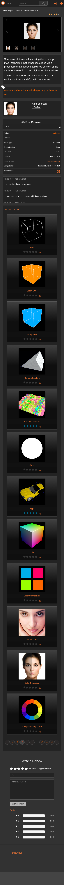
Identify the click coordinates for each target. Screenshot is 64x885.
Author (16, 209)
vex (6, 94)
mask (29, 90)
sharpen (37, 90)
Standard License (53, 161)
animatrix (8, 90)
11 (47, 742)
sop (43, 90)
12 (52, 742)
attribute (18, 90)
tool (47, 90)
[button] (9, 3)
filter (24, 90)
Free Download (32, 122)
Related (8, 209)
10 (42, 742)
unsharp (54, 90)
